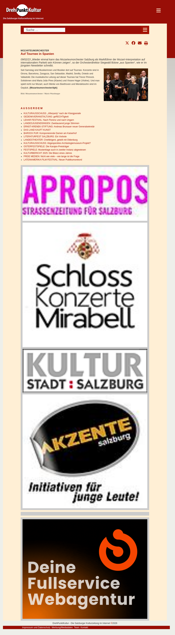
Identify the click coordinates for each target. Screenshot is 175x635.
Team (76, 627)
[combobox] (44, 30)
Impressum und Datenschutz (36, 627)
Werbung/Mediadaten (62, 627)
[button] (127, 43)
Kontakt (84, 627)
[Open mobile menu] (145, 30)
